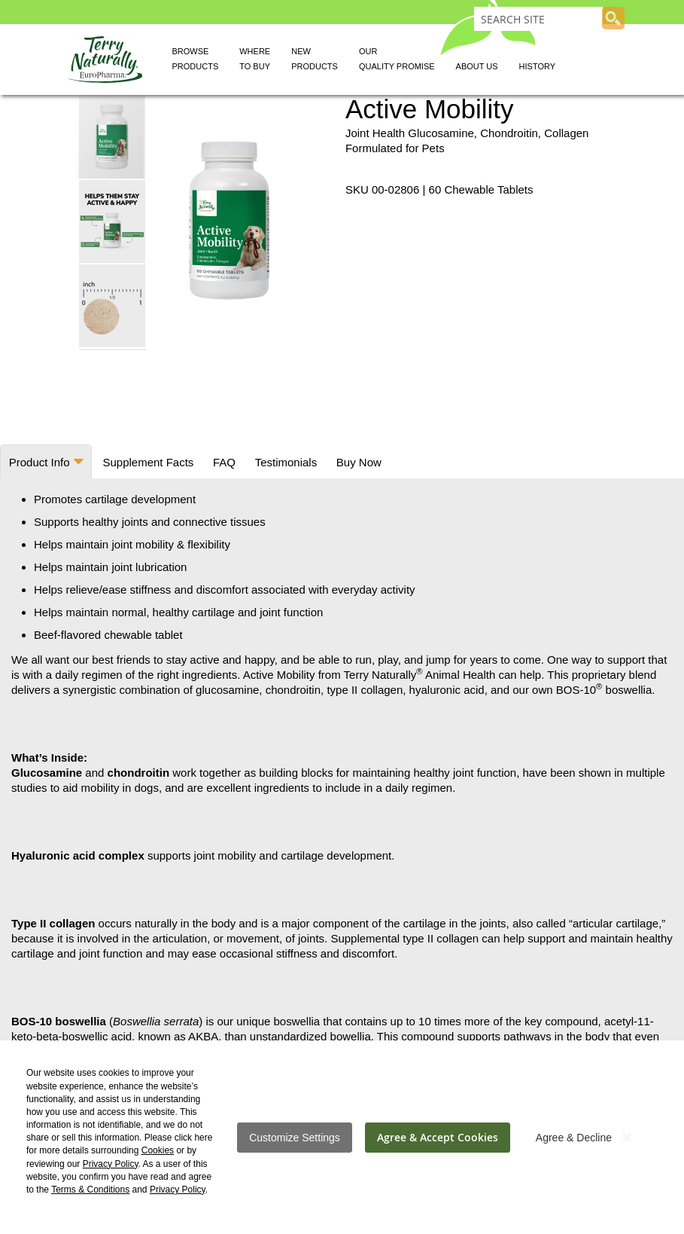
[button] (113, 221)
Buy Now (353, 462)
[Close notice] (627, 1137)
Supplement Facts (146, 462)
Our (397, 61)
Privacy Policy (110, 1164)
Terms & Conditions (90, 1189)
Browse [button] (195, 61)
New (314, 61)
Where (254, 61)
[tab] (45, 461)
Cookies (157, 1150)
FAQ (221, 462)
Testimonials (282, 462)
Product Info (38, 462)
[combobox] (538, 19)
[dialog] (342, 1137)
